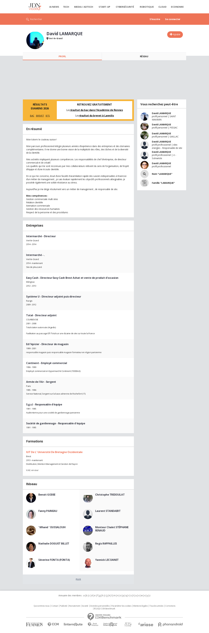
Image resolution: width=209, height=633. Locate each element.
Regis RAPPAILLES (106, 543)
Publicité (63, 606)
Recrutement (74, 606)
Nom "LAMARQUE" (162, 173)
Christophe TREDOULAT (110, 494)
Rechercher (36, 19)
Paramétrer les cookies (121, 606)
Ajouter (176, 34)
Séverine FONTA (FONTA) (54, 560)
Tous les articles (156, 606)
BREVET (40, 115)
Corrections (170, 606)
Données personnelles (100, 606)
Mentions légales (140, 606)
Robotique (147, 6)
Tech (66, 6)
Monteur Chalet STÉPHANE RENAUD (112, 528)
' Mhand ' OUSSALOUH (52, 527)
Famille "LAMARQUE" (163, 182)
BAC (32, 115)
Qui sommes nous (41, 606)
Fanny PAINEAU (47, 511)
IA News (54, 6)
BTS (48, 115)
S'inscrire (155, 19)
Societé (85, 606)
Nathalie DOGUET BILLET (53, 543)
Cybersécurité (125, 6)
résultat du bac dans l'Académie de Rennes (96, 110)
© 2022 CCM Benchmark (104, 609)
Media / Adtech (83, 6)
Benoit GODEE (46, 494)
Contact (54, 606)
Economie (177, 6)
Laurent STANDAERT (108, 511)
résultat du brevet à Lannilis (96, 115)
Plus (78, 579)
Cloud (162, 6)
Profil (62, 56)
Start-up (104, 6)
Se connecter (172, 19)
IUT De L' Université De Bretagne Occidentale (54, 452)
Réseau (144, 56)
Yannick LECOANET (107, 560)
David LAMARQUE (161, 113)
